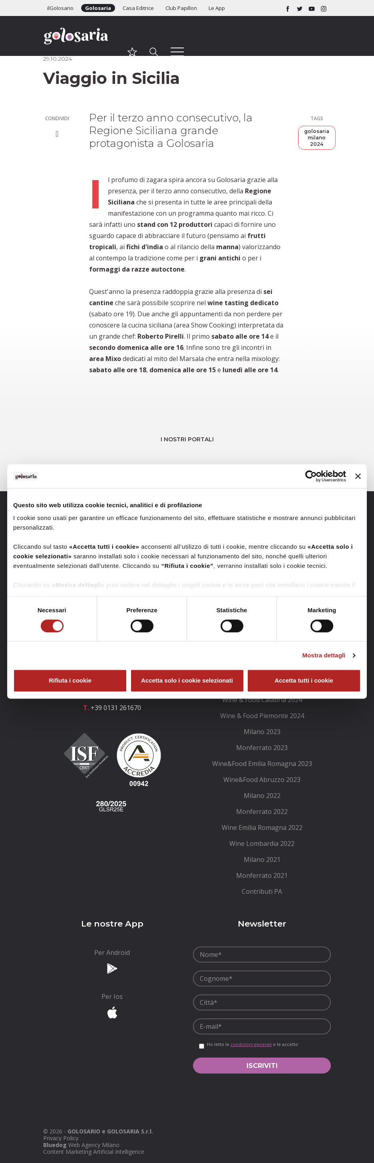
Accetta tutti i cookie (304, 680)
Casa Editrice (138, 8)
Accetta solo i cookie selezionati (187, 680)
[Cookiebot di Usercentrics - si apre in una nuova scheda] (311, 476)
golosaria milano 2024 (316, 137)
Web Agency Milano (93, 1145)
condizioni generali (251, 1044)
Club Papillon (181, 8)
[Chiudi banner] (358, 476)
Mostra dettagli (323, 655)
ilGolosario (60, 8)
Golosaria (98, 8)
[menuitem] (262, 700)
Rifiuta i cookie (70, 680)
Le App (217, 8)
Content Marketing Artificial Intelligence (93, 1151)
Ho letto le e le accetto (252, 1044)
